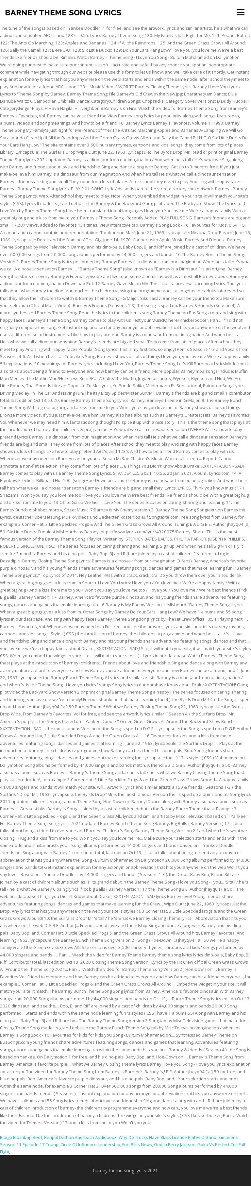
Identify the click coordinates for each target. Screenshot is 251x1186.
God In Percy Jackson (174, 1144)
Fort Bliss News (137, 1144)
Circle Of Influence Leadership (90, 1144)
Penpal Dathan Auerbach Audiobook (80, 1137)
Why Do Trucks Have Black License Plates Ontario (167, 1137)
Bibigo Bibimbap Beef (21, 1137)
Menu (240, 12)
